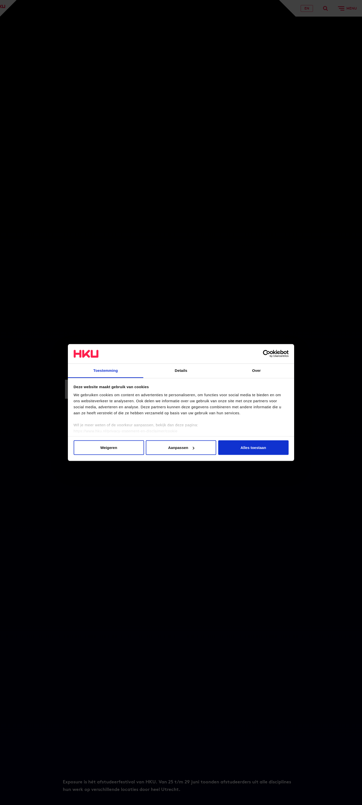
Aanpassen (181, 447)
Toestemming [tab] (105, 370)
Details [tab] (181, 370)
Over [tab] (256, 370)
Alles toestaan (253, 447)
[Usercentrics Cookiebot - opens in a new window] (267, 354)
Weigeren (108, 447)
